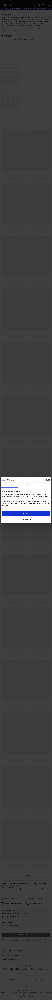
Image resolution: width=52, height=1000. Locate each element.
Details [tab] (26, 485)
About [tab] (43, 485)
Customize (26, 519)
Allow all (26, 513)
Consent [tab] (9, 485)
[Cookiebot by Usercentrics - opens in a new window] (41, 480)
